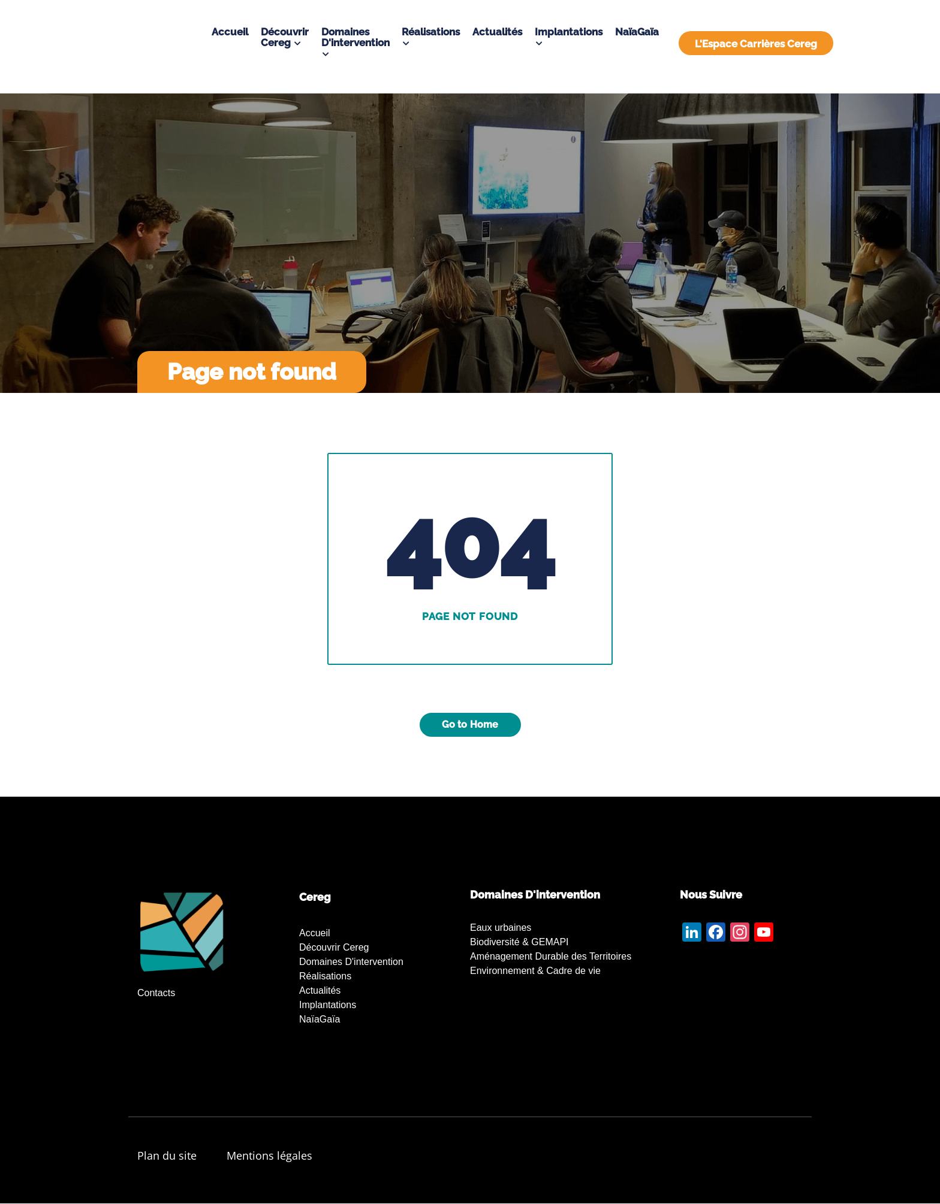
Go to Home (470, 724)
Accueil (230, 32)
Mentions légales (269, 1155)
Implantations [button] (568, 32)
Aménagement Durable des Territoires (550, 956)
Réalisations (325, 976)
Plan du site (167, 1155)
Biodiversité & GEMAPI (519, 942)
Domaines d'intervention (351, 962)
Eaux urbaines (500, 927)
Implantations (327, 1005)
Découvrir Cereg (334, 947)
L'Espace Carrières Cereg (756, 44)
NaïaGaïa (637, 32)
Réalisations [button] (431, 32)
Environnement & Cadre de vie (535, 971)
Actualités (497, 32)
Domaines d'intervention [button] (355, 37)
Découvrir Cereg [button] (285, 37)
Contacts (156, 993)
